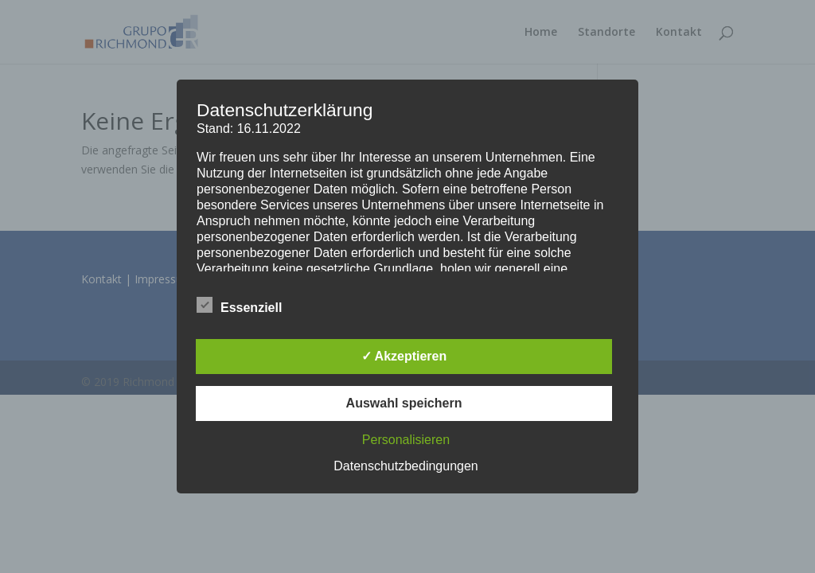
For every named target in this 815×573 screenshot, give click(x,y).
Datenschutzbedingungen (405, 466)
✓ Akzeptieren (404, 356)
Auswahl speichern (404, 403)
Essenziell (239, 305)
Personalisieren (406, 439)
